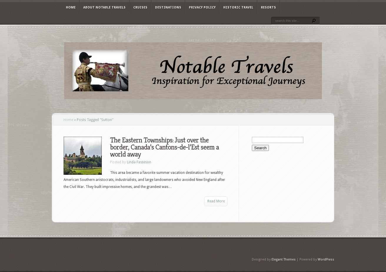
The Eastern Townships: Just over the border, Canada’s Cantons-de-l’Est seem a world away (164, 147)
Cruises (140, 7)
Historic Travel (238, 7)
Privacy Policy (202, 7)
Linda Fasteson (139, 162)
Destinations (168, 7)
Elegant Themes (284, 259)
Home (71, 7)
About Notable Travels (104, 7)
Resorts (268, 7)
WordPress (326, 259)
